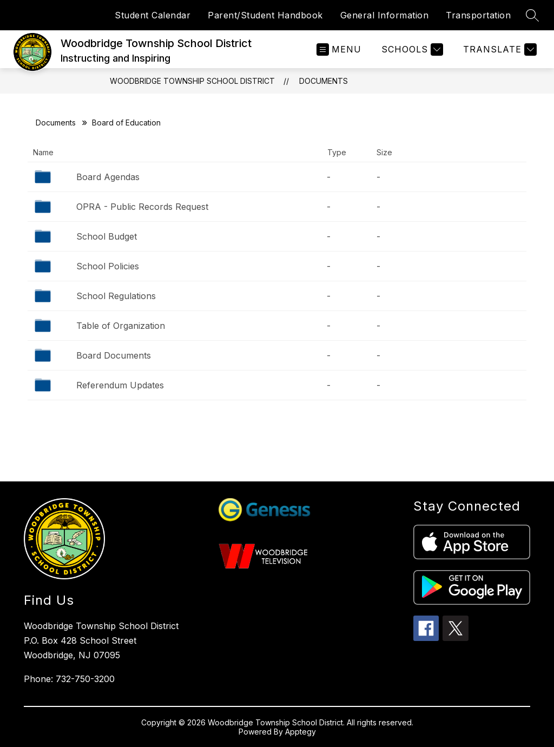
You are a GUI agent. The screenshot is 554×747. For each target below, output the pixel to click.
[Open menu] (338, 49)
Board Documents (113, 355)
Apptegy (300, 731)
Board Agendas (108, 176)
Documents (323, 80)
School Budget (106, 236)
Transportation (478, 15)
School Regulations (116, 295)
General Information (384, 15)
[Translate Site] (498, 49)
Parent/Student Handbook (265, 15)
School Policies (107, 266)
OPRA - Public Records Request (142, 206)
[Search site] (532, 15)
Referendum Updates (120, 385)
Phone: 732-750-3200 (69, 678)
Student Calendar (152, 15)
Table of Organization (120, 325)
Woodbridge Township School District (192, 80)
